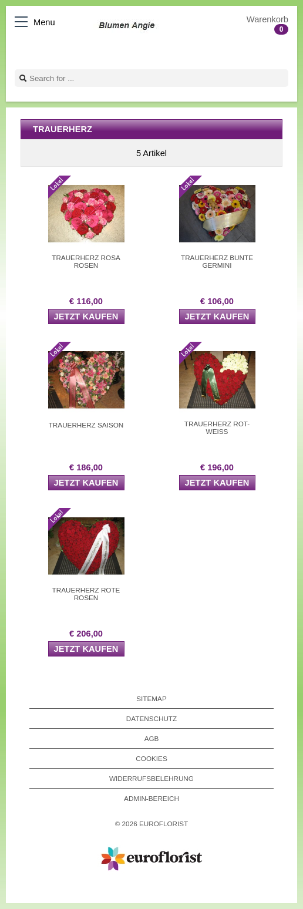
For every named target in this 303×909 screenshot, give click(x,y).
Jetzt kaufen (86, 316)
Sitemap (151, 698)
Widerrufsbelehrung (151, 778)
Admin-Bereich (151, 798)
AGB (151, 738)
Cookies (151, 758)
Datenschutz (151, 718)
